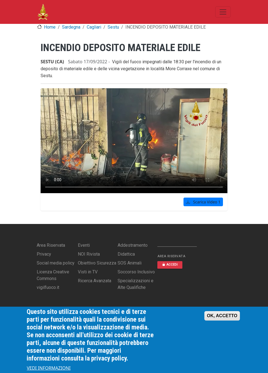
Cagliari (94, 27)
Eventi (84, 245)
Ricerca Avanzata (94, 280)
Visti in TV (88, 271)
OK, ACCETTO (222, 315)
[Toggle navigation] (223, 11)
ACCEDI (170, 264)
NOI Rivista (89, 254)
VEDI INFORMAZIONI (49, 368)
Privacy (44, 254)
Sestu (113, 27)
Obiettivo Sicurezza (97, 263)
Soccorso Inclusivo (136, 271)
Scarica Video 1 (203, 202)
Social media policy (56, 263)
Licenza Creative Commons (53, 275)
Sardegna (71, 27)
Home (50, 27)
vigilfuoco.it (48, 287)
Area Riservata (51, 245)
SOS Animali (130, 263)
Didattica (126, 254)
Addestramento (133, 245)
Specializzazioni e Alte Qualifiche (135, 284)
